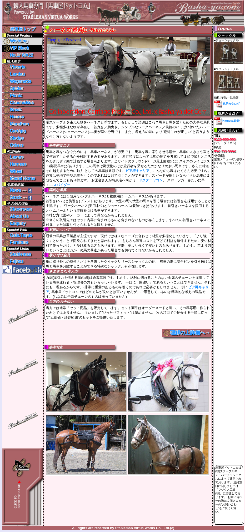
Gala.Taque (17, 235)
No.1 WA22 (18, 55)
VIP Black (16, 48)
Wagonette (17, 81)
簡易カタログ (227, 103)
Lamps (13, 157)
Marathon (16, 124)
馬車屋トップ (19, 29)
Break (12, 109)
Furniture (15, 242)
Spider (13, 88)
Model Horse (19, 178)
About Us (16, 216)
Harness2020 (227, 120)
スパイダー (61, 185)
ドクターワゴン (151, 180)
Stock (12, 197)
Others (13, 145)
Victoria (14, 67)
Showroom (17, 209)
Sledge (13, 138)
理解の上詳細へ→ (190, 332)
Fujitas (13, 261)
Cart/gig (14, 131)
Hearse (13, 117)
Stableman (17, 254)
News (12, 190)
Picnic (12, 95)
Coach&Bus (18, 102)
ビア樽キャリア (137, 171)
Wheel (12, 171)
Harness (15, 164)
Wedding (15, 41)
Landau (14, 74)
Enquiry (14, 223)
